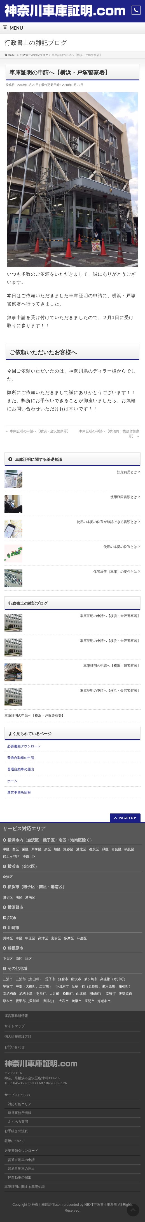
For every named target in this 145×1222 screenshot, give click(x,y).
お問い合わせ (14, 1047)
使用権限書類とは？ (125, 497)
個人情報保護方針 (17, 1036)
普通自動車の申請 (20, 758)
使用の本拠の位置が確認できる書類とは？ (109, 522)
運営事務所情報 (19, 792)
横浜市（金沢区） (21, 866)
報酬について (14, 1141)
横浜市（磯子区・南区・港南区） (34, 887)
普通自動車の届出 (20, 769)
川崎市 (11, 927)
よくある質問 (18, 1122)
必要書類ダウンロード (24, 746)
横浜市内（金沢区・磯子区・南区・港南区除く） (48, 840)
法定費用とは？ (129, 472)
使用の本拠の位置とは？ (122, 547)
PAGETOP (127, 818)
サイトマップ (14, 1026)
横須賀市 (13, 907)
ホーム (12, 781)
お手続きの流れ (16, 1131)
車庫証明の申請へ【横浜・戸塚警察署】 (34, 715)
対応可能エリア (19, 1104)
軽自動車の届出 (19, 1177)
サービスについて (17, 1095)
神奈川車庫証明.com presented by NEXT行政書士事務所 (74, 1205)
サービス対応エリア (24, 828)
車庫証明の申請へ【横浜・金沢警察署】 (38, 431)
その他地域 (15, 968)
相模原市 (13, 948)
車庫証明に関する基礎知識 (24, 1187)
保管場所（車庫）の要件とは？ (117, 572)
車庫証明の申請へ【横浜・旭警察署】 (112, 666)
